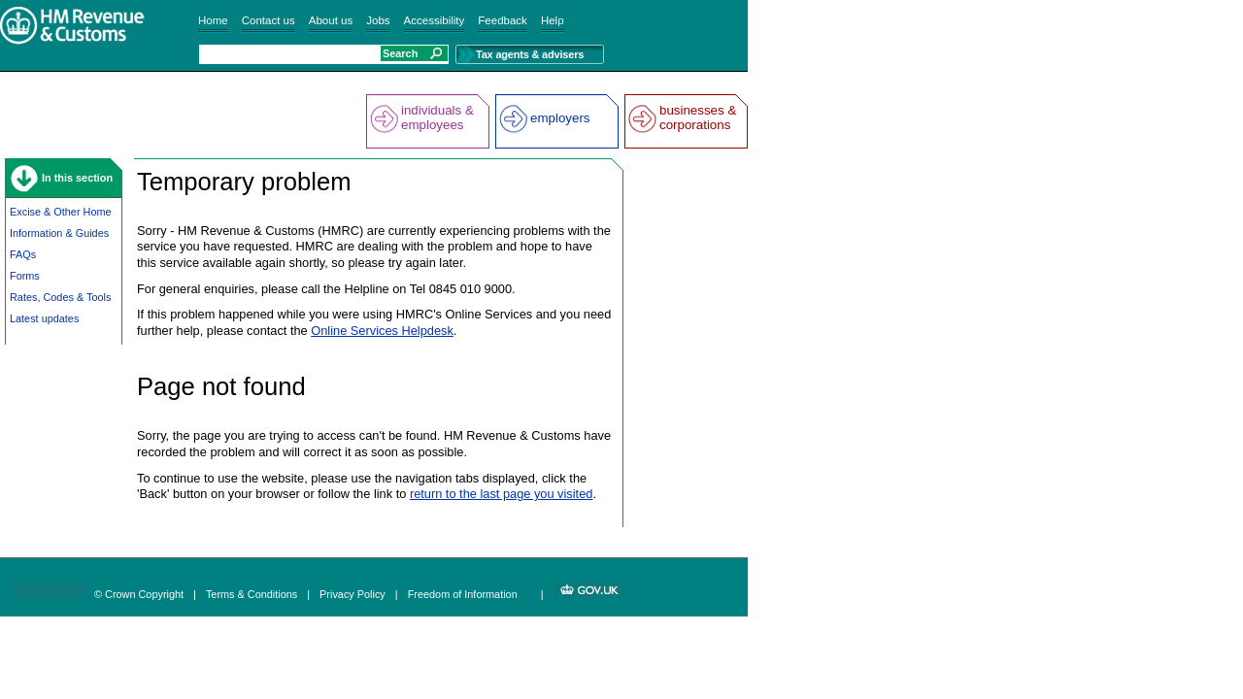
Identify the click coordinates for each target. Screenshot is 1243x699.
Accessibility (434, 20)
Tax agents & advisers (530, 54)
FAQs (23, 254)
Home (213, 20)
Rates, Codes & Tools (60, 297)
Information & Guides (59, 233)
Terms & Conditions (251, 594)
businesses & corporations (697, 117)
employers (559, 118)
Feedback (502, 20)
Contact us (268, 20)
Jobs (377, 20)
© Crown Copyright (139, 594)
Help (552, 20)
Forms (25, 276)
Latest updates (44, 318)
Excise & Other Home (61, 211)
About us (331, 20)
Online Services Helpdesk (382, 330)
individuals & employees (437, 117)
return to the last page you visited (501, 493)
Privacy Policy (352, 594)
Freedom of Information (463, 594)
